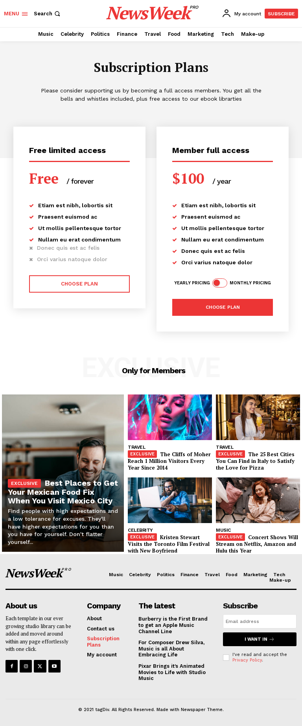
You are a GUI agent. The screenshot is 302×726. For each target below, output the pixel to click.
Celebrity (140, 530)
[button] (48, 13)
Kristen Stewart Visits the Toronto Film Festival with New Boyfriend (169, 544)
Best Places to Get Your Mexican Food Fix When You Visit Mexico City (63, 491)
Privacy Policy (247, 660)
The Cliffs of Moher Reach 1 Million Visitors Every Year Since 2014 (169, 461)
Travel (136, 447)
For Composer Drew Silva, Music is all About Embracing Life (171, 648)
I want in (259, 639)
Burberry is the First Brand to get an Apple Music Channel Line (173, 625)
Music (223, 530)
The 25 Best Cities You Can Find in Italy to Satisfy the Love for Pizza (255, 461)
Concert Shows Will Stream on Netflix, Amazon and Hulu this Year (257, 544)
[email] (259, 621)
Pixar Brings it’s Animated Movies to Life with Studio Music (172, 672)
